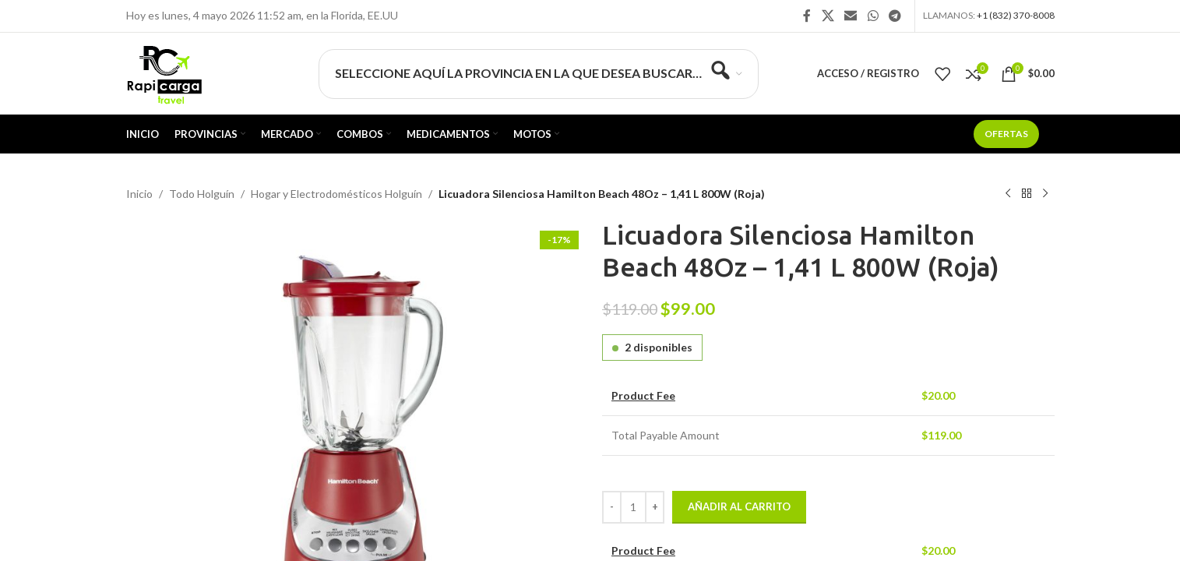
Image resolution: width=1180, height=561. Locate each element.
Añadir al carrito (739, 506)
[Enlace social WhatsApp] (872, 15)
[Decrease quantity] (612, 507)
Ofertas (1006, 133)
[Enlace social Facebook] (807, 15)
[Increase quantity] (654, 507)
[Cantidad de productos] (633, 507)
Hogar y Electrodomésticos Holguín (336, 193)
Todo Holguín (201, 193)
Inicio (139, 193)
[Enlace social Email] (851, 15)
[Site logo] (164, 72)
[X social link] (827, 15)
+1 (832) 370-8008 (1016, 15)
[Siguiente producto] (1045, 194)
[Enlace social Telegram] (894, 15)
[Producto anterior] (1008, 194)
